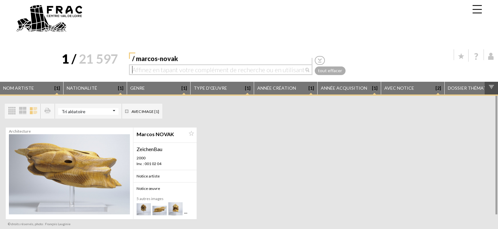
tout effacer (330, 70)
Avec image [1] (145, 111)
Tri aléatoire (73, 111)
